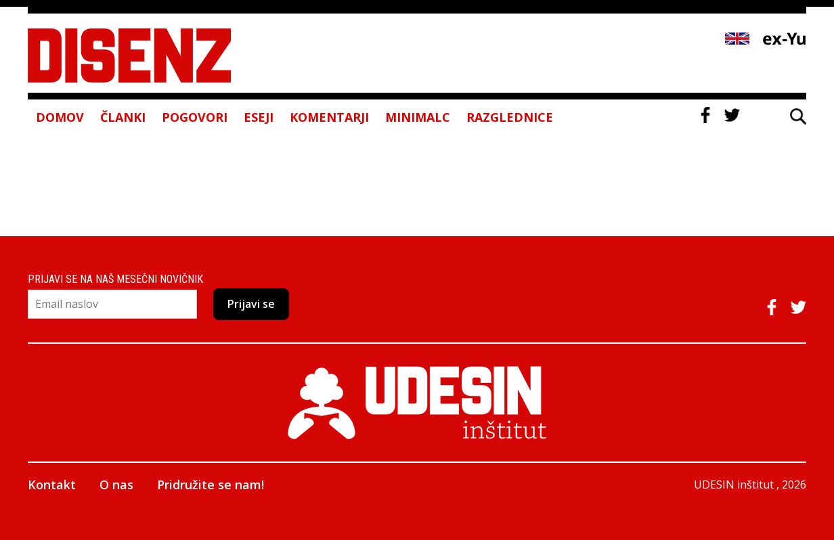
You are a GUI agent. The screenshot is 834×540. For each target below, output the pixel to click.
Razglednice (509, 117)
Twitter (732, 115)
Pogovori (194, 117)
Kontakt (52, 484)
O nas (116, 484)
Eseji (258, 117)
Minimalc (417, 117)
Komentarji (329, 117)
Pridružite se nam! (210, 484)
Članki (123, 117)
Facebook (705, 115)
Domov (60, 117)
